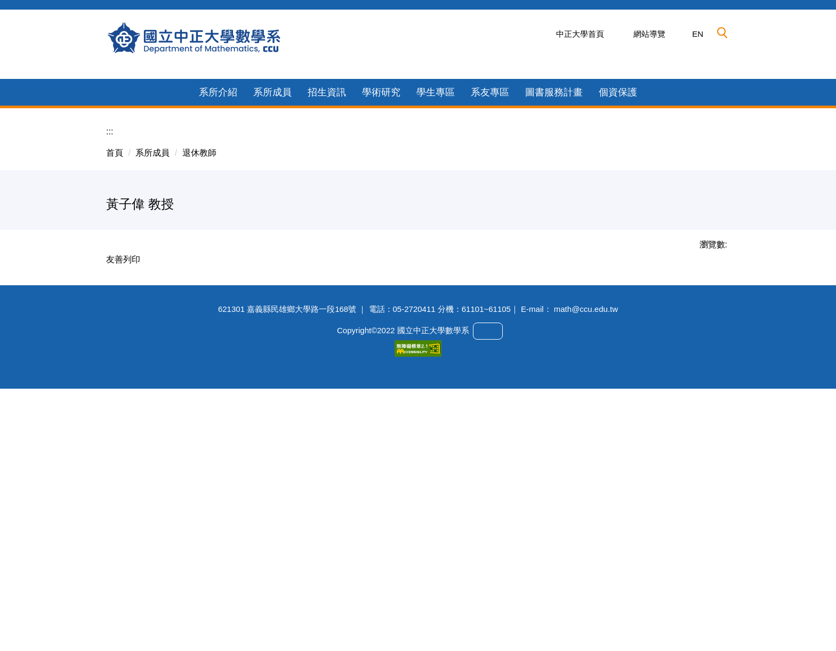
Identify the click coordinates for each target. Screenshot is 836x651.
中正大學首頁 (580, 33)
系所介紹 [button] (218, 327)
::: (109, 366)
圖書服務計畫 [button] (554, 327)
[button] (722, 33)
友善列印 (123, 494)
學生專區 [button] (435, 327)
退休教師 (199, 387)
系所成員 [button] (272, 327)
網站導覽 (649, 33)
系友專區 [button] (490, 327)
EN (697, 33)
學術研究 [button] (381, 327)
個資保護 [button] (618, 327)
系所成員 (152, 387)
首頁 (114, 387)
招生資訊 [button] (327, 327)
